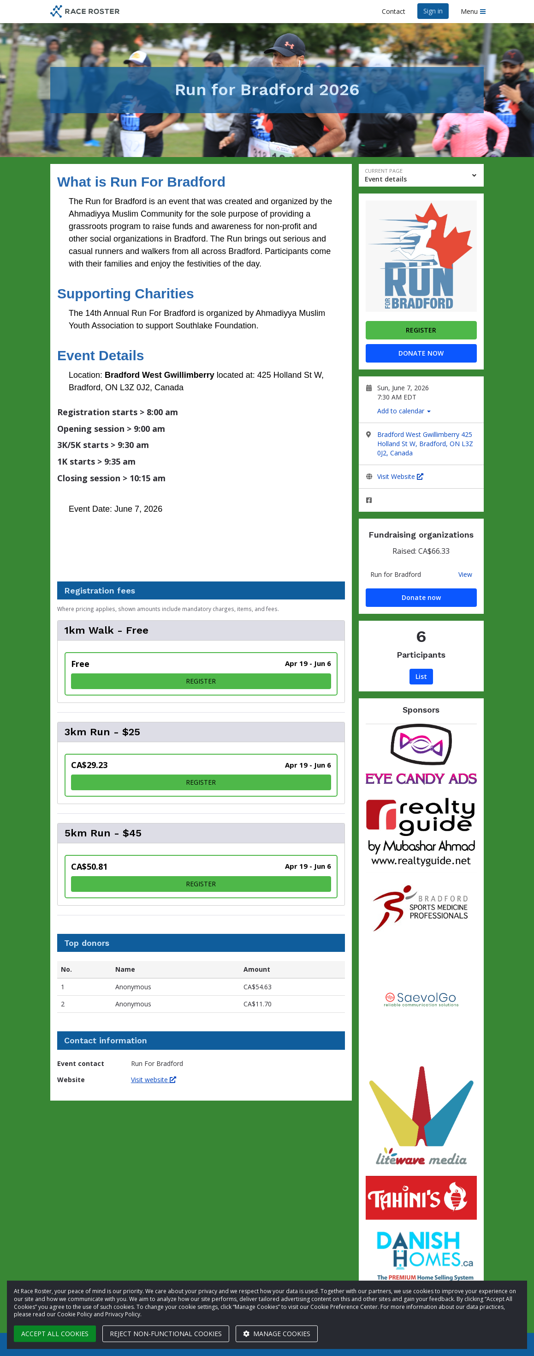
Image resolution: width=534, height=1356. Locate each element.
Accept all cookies (55, 1333)
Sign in (433, 10)
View (465, 574)
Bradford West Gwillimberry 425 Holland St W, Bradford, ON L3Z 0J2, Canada (425, 443)
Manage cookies (276, 1333)
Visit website (153, 1079)
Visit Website (400, 476)
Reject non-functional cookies (166, 1333)
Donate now (421, 353)
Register (421, 330)
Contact (393, 11)
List (421, 676)
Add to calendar (404, 410)
